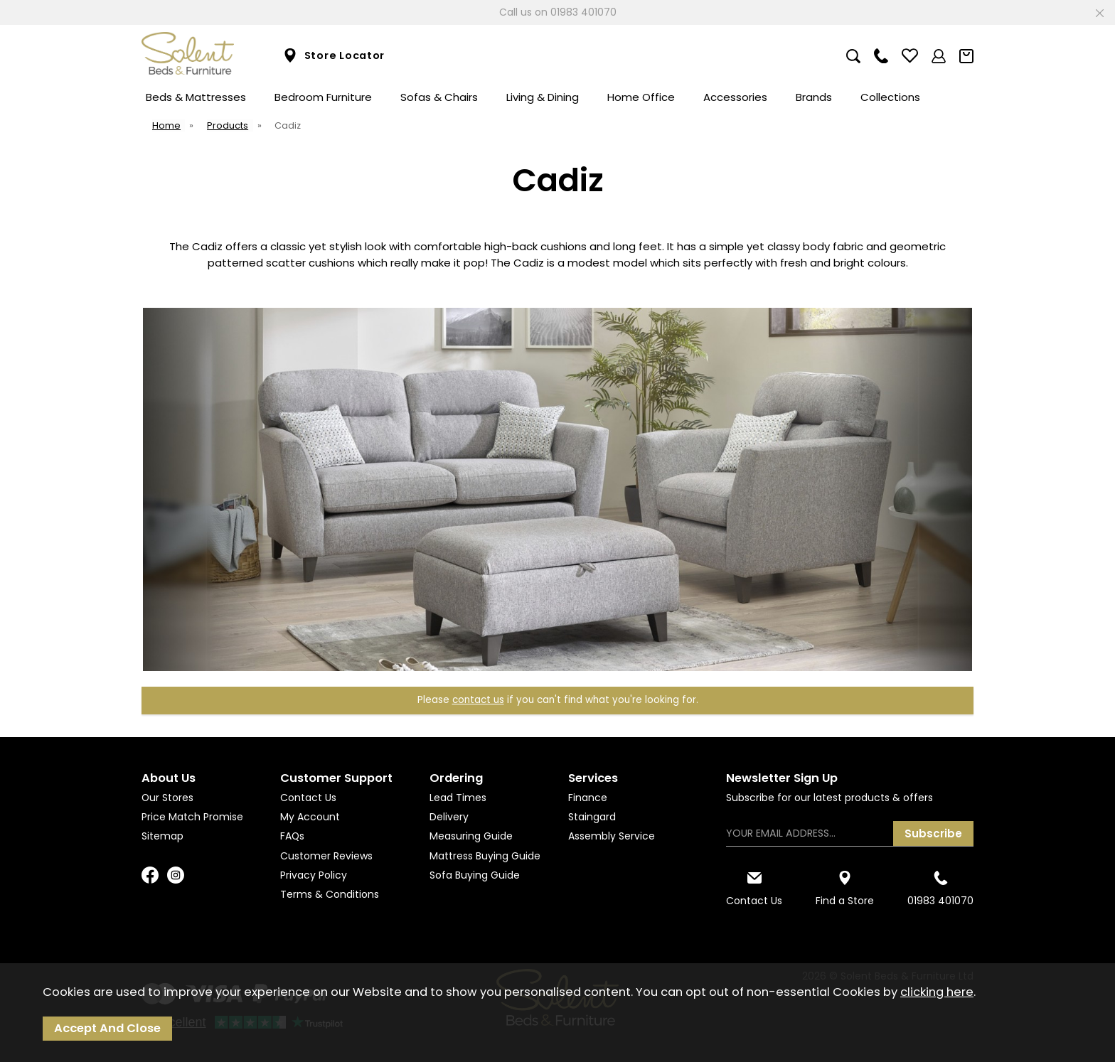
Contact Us (308, 797)
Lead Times (458, 797)
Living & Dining (542, 97)
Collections (890, 97)
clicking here (936, 992)
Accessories (735, 97)
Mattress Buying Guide (485, 856)
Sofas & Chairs (439, 97)
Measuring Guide (471, 836)
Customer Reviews (326, 856)
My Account (310, 817)
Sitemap (162, 836)
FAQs (292, 836)
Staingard (592, 817)
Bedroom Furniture (323, 97)
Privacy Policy (313, 875)
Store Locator (334, 55)
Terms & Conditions (329, 894)
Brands (814, 97)
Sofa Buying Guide (475, 875)
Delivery (449, 817)
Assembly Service (611, 836)
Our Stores (167, 797)
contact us (478, 700)
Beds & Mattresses (196, 97)
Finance (587, 797)
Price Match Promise (192, 817)
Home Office (641, 97)
